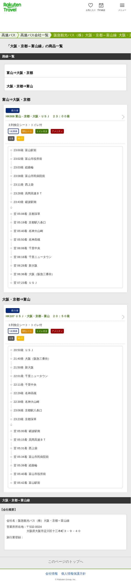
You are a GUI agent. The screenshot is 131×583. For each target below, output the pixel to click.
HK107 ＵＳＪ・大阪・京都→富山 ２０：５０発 (38, 316)
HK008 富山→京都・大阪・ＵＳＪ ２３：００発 (38, 116)
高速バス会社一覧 (34, 35)
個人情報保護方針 (73, 573)
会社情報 (51, 573)
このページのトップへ (65, 561)
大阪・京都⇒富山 (20, 86)
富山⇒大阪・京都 (20, 73)
